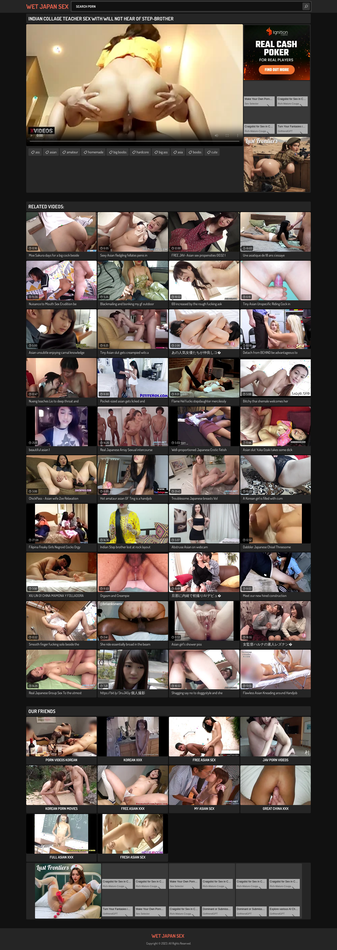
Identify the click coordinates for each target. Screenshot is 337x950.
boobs (197, 152)
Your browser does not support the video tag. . (134, 85)
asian (53, 152)
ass (37, 152)
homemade (95, 152)
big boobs (119, 152)
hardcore (143, 152)
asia (180, 152)
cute (214, 152)
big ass (163, 152)
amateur (72, 152)
